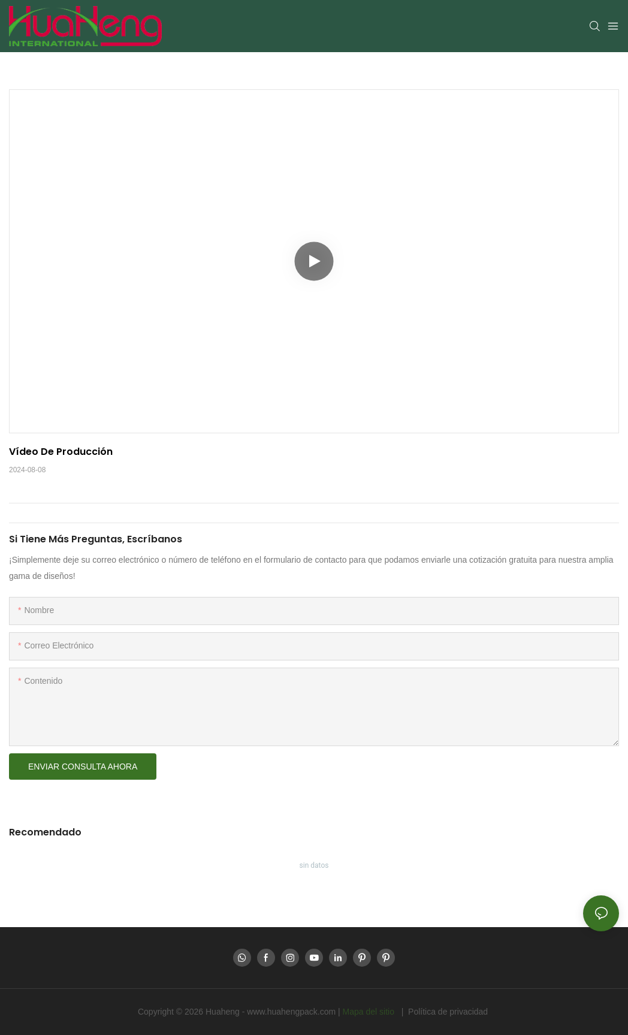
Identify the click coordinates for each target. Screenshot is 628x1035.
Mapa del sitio (370, 1011)
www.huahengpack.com (292, 1011)
